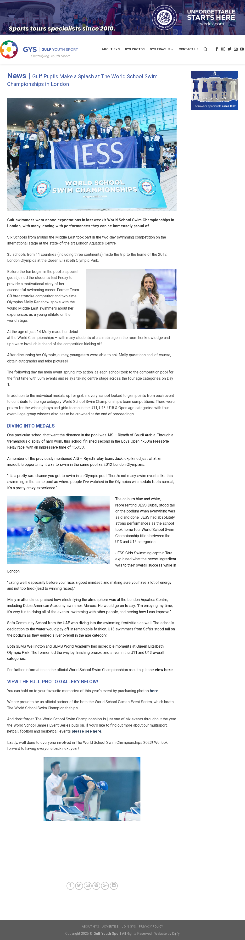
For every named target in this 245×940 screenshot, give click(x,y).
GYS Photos (135, 49)
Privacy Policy (151, 926)
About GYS (110, 49)
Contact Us (189, 49)
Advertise (110, 926)
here (154, 691)
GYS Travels (161, 49)
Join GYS (129, 926)
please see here (86, 731)
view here (163, 669)
